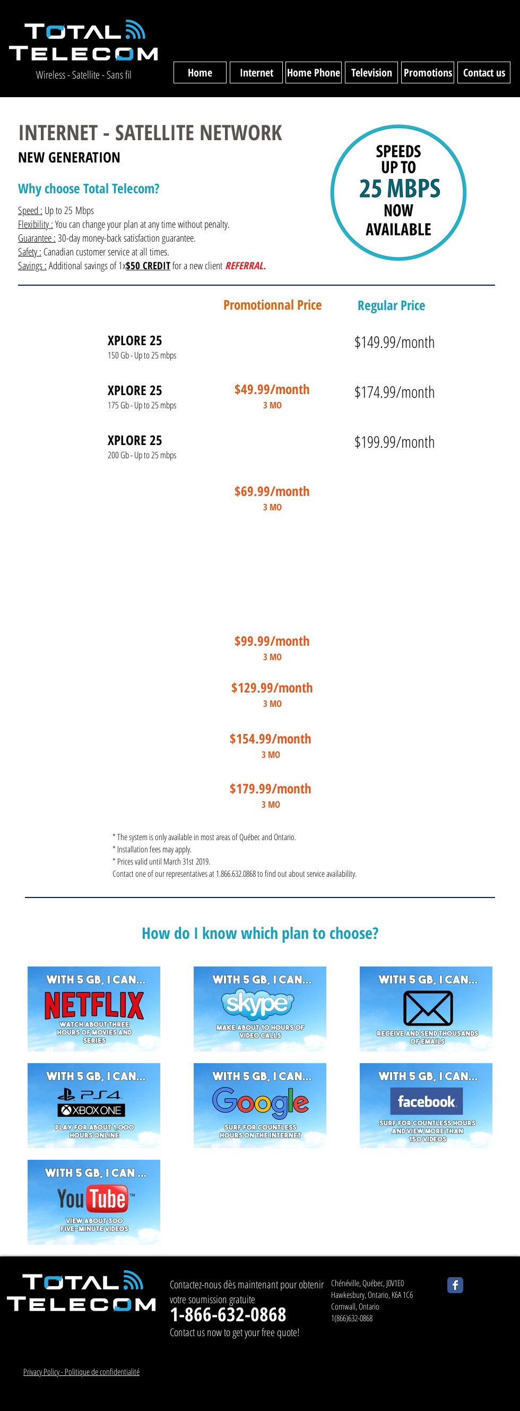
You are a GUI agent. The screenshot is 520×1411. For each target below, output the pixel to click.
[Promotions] (427, 72)
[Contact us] (483, 72)
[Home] (200, 72)
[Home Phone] (313, 72)
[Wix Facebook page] (455, 1285)
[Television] (371, 72)
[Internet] (256, 72)
